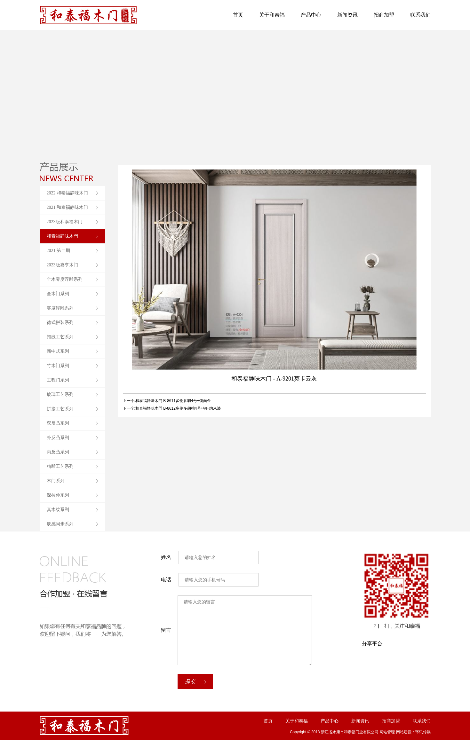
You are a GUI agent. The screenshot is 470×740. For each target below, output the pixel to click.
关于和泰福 (272, 15)
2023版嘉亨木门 (62, 265)
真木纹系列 (58, 509)
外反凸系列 (58, 437)
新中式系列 (58, 351)
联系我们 (420, 15)
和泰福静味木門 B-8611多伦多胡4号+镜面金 (173, 400)
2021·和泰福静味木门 (67, 207)
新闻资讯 (347, 15)
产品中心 (311, 15)
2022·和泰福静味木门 (67, 193)
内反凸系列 (58, 452)
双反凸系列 (58, 423)
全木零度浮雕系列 (65, 279)
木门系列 (56, 480)
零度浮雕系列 (60, 308)
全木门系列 (58, 293)
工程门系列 (58, 380)
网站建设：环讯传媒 (413, 732)
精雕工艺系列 (60, 466)
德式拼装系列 (60, 322)
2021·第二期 (58, 250)
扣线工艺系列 (60, 337)
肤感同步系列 (60, 524)
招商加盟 (384, 15)
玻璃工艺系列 (60, 394)
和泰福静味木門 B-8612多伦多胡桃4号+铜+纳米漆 (178, 408)
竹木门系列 (58, 365)
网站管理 (387, 732)
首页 (238, 15)
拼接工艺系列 (60, 408)
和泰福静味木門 (62, 236)
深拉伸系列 (58, 495)
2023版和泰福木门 (65, 221)
